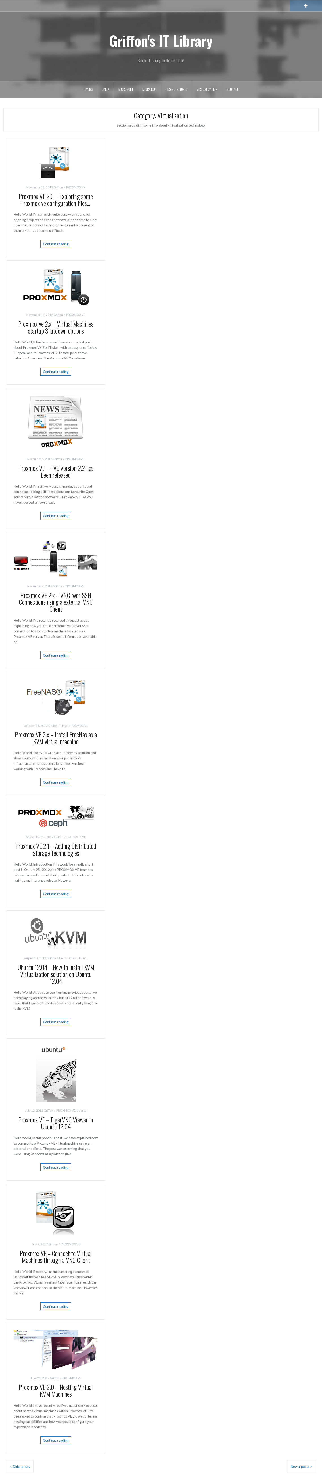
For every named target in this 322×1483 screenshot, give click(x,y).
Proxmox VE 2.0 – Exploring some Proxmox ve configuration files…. (56, 200)
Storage (233, 89)
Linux (105, 89)
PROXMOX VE (75, 187)
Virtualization (207, 89)
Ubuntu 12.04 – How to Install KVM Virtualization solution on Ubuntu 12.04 (55, 974)
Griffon (58, 187)
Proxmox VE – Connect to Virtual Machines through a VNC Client (56, 1257)
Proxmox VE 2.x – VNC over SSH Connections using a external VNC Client (56, 602)
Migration (149, 89)
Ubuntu (82, 958)
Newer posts (300, 1466)
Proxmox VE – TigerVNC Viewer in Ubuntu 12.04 (55, 1123)
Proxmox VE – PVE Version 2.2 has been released (55, 471)
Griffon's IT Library (161, 40)
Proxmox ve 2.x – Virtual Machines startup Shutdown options (55, 327)
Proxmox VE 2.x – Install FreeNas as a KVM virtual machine (56, 738)
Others (71, 958)
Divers (88, 89)
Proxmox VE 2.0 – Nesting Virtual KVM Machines (56, 1390)
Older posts (21, 1466)
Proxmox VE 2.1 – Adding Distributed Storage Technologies (55, 849)
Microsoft (125, 89)
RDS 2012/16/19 (176, 89)
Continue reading (56, 244)
